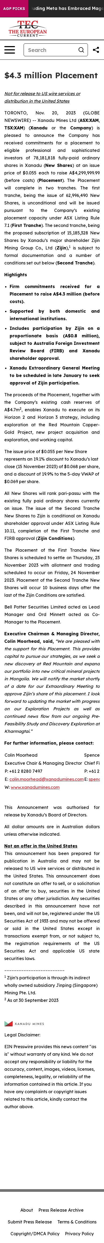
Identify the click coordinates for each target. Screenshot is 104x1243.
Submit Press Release (30, 1222)
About (26, 1210)
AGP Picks (14, 8)
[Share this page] (96, 49)
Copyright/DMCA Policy (35, 1233)
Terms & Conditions (76, 1222)
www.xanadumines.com (35, 787)
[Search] (49, 50)
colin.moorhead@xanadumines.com (46, 779)
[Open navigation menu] (9, 49)
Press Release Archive (61, 1210)
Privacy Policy (79, 1233)
